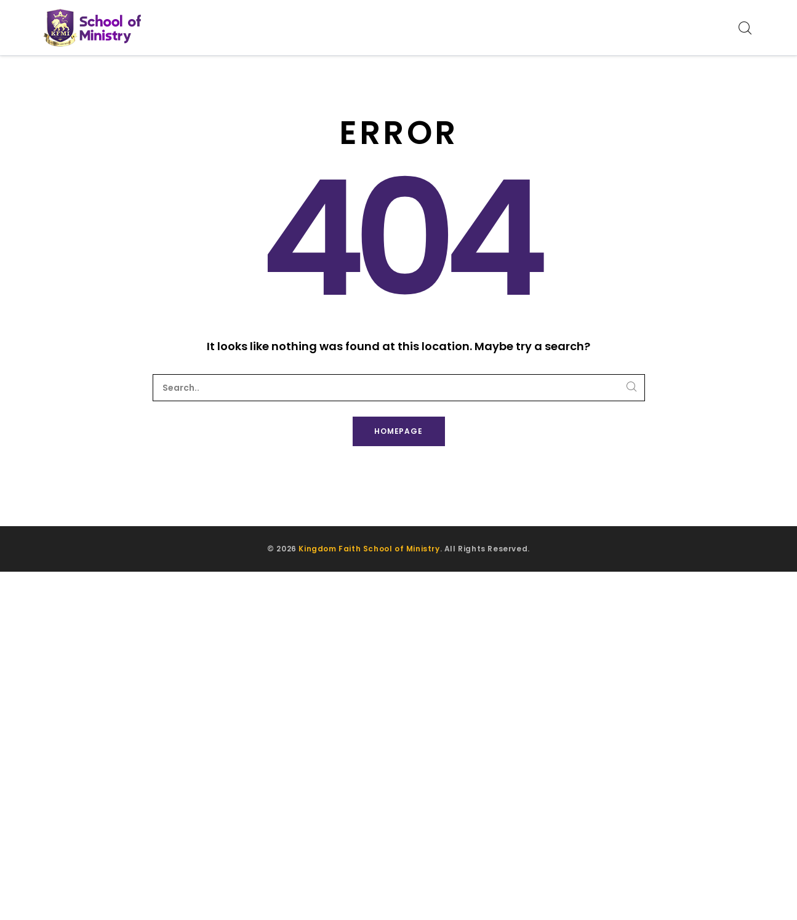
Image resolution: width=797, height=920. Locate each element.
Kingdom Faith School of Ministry (368, 548)
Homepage (398, 431)
